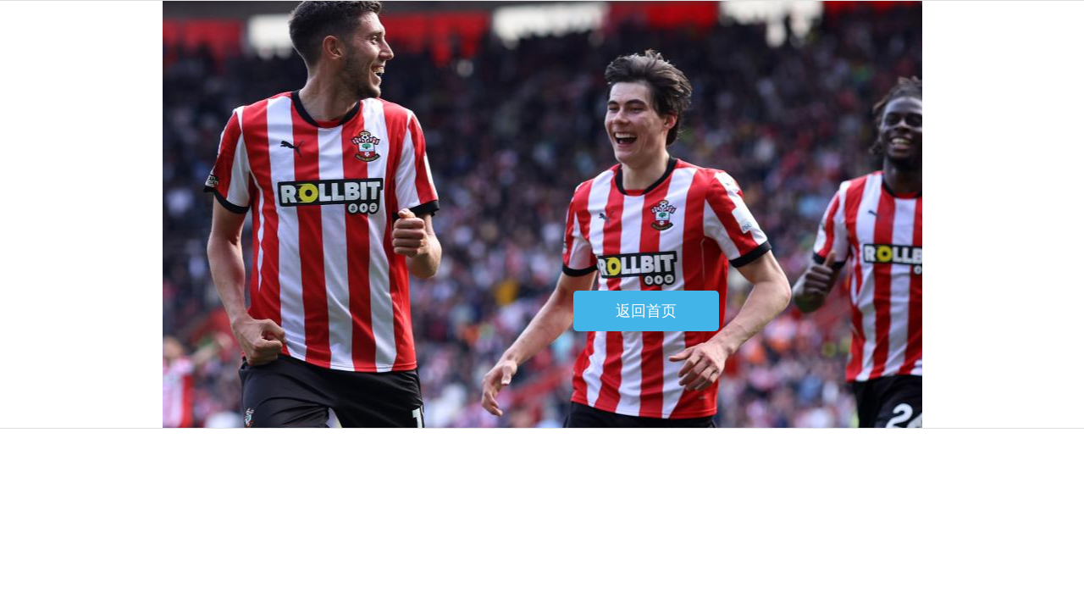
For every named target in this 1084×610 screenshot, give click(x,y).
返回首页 (646, 310)
